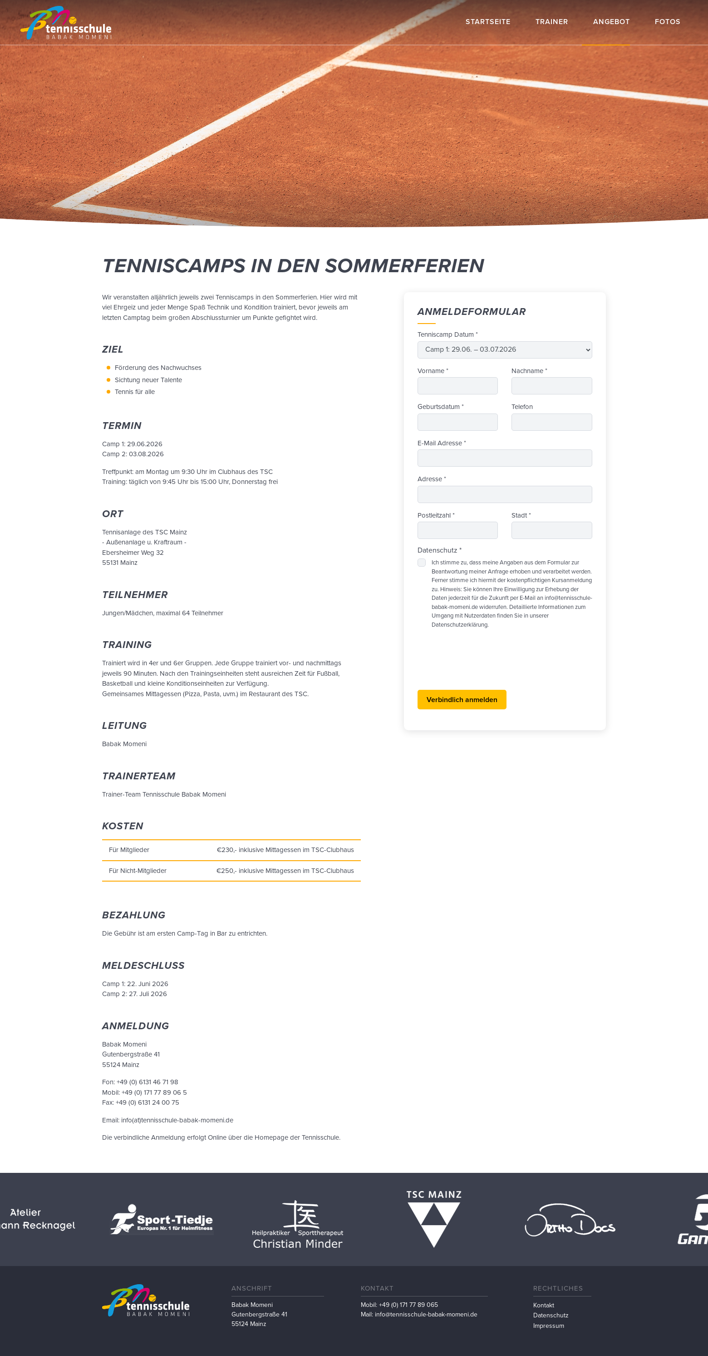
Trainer (552, 21)
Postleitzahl (436, 515)
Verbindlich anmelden (462, 699)
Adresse (432, 479)
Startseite (488, 21)
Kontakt (543, 1305)
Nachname (529, 371)
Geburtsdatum (441, 407)
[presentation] (487, 665)
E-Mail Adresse (442, 443)
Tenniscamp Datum (448, 334)
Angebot (611, 21)
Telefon (522, 407)
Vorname (433, 371)
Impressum (548, 1326)
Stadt (521, 515)
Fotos (668, 21)
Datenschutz (551, 1315)
